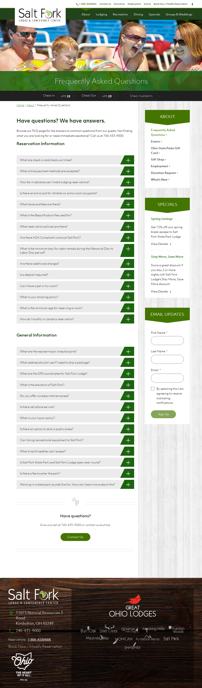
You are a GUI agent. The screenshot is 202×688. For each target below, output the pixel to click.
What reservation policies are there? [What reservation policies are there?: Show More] (44, 226)
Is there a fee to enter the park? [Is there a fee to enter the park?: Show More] (40, 473)
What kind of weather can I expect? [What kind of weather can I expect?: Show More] (43, 451)
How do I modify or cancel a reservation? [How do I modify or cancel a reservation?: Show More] (47, 319)
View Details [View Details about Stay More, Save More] (161, 291)
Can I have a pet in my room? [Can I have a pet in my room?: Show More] (39, 286)
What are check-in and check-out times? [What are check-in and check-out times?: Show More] (46, 160)
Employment (134, 4)
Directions (119, 4)
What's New (160, 179)
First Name (158, 333)
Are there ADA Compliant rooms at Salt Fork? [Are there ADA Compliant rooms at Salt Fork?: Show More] (50, 237)
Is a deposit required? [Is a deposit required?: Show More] (34, 275)
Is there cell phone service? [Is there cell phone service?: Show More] (37, 407)
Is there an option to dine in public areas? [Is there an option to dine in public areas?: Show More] (46, 429)
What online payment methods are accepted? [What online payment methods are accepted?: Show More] (50, 171)
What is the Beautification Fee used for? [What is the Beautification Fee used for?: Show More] (46, 215)
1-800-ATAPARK (86, 4)
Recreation (120, 14)
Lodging (101, 14)
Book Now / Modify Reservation (170, 4)
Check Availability (141, 96)
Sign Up (163, 414)
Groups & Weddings (179, 14)
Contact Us (105, 4)
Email (155, 370)
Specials (154, 14)
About (86, 14)
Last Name (158, 351)
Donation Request (165, 173)
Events (147, 4)
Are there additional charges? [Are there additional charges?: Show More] (39, 263)
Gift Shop (159, 159)
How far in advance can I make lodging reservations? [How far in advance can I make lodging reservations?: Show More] (55, 182)
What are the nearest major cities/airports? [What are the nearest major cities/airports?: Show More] (48, 351)
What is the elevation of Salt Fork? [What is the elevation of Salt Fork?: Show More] (42, 385)
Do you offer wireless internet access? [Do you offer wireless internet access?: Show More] (44, 396)
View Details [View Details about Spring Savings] (161, 244)
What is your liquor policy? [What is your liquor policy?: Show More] (37, 418)
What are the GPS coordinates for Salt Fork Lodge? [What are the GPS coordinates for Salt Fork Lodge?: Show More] (53, 373)
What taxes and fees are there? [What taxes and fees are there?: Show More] (40, 204)
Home (20, 105)
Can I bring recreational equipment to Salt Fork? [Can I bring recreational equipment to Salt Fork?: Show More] (51, 440)
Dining (138, 14)
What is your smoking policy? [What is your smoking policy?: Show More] (39, 297)
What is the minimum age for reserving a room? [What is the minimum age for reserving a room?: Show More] (51, 308)
